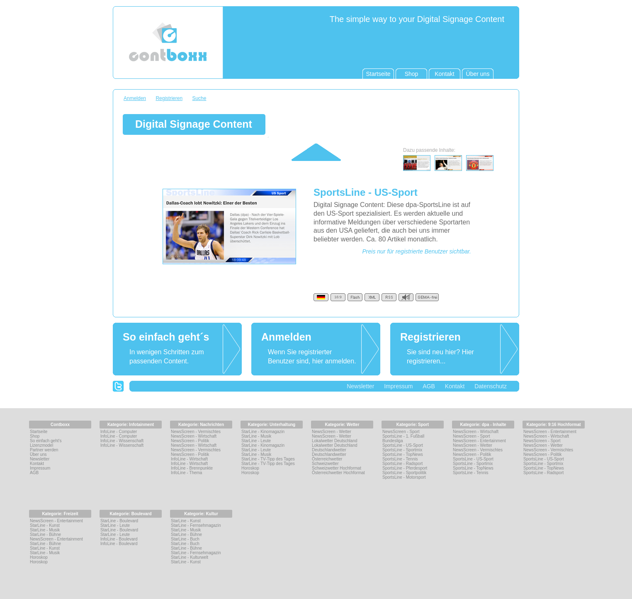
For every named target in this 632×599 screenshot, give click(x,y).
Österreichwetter (327, 459)
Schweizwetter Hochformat (336, 468)
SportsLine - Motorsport (404, 477)
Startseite (38, 431)
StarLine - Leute (256, 440)
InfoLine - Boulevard (119, 539)
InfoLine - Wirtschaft (189, 459)
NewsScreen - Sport (400, 431)
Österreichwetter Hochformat (338, 472)
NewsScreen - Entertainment (479, 440)
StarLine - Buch (185, 539)
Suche (199, 98)
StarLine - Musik (256, 436)
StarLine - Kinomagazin (262, 431)
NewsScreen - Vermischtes (196, 431)
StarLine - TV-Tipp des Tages (268, 459)
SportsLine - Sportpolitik (404, 472)
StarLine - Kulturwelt (189, 557)
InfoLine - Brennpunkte (192, 468)
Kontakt (454, 386)
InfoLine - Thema (186, 472)
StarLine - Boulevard (119, 521)
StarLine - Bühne (45, 534)
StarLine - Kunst (45, 525)
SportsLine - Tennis (400, 459)
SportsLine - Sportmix (402, 450)
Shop (34, 436)
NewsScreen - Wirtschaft (193, 436)
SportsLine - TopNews (402, 454)
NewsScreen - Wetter (331, 431)
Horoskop (250, 468)
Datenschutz (490, 386)
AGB (429, 386)
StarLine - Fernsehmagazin (196, 525)
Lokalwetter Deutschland (334, 440)
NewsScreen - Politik (190, 440)
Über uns (38, 454)
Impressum (398, 386)
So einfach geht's (45, 440)
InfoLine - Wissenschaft (121, 440)
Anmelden (135, 98)
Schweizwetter (325, 463)
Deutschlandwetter (329, 450)
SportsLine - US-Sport (402, 445)
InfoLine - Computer (118, 431)
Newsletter (360, 386)
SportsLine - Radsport (402, 463)
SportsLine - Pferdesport (404, 468)
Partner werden (44, 450)
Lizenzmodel (41, 445)
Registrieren (169, 98)
